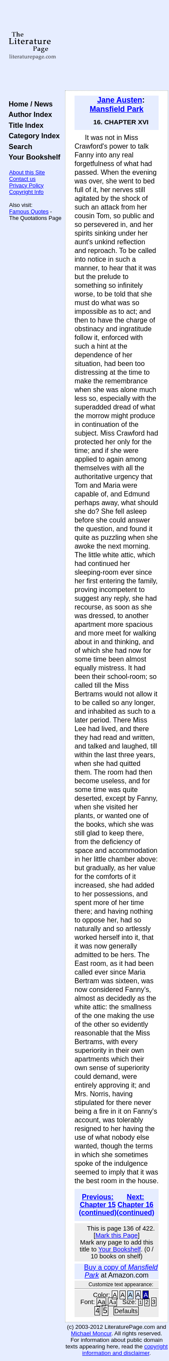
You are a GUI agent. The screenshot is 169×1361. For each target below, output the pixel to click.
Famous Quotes (29, 211)
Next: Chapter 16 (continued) (135, 1204)
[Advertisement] (116, 45)
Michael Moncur (91, 1333)
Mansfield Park (116, 109)
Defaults (126, 1311)
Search (18, 146)
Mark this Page (116, 1235)
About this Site (27, 172)
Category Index (32, 136)
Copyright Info (26, 192)
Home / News (29, 104)
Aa (101, 1301)
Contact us (22, 179)
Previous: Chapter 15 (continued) (98, 1204)
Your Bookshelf (32, 157)
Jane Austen (119, 100)
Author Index (28, 114)
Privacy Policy (26, 185)
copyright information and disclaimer (125, 1349)
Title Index (24, 125)
